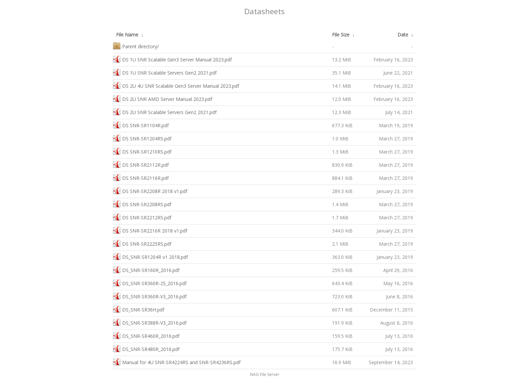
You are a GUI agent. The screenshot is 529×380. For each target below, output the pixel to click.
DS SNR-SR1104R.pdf (141, 125)
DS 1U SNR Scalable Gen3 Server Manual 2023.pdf (172, 59)
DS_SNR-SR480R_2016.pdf (146, 348)
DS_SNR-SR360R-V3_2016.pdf (150, 296)
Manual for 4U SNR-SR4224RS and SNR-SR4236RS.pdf (177, 361)
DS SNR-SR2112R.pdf (141, 164)
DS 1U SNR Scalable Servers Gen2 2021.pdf (165, 72)
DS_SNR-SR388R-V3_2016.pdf (150, 322)
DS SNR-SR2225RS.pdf (142, 243)
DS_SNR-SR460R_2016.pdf (146, 335)
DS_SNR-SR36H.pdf (138, 309)
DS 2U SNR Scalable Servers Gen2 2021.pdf (165, 111)
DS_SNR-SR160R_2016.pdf (146, 269)
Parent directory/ (136, 46)
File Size (341, 34)
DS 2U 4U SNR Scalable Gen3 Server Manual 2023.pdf (176, 85)
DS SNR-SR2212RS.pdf (142, 217)
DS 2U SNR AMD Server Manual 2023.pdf (162, 98)
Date (402, 34)
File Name (127, 34)
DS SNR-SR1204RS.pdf (142, 138)
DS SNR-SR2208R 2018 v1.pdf (150, 190)
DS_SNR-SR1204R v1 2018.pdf (150, 256)
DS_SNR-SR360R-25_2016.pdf (150, 283)
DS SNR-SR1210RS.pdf (142, 151)
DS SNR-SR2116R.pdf (141, 177)
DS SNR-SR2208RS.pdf (142, 204)
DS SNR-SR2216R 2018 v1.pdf (150, 230)
